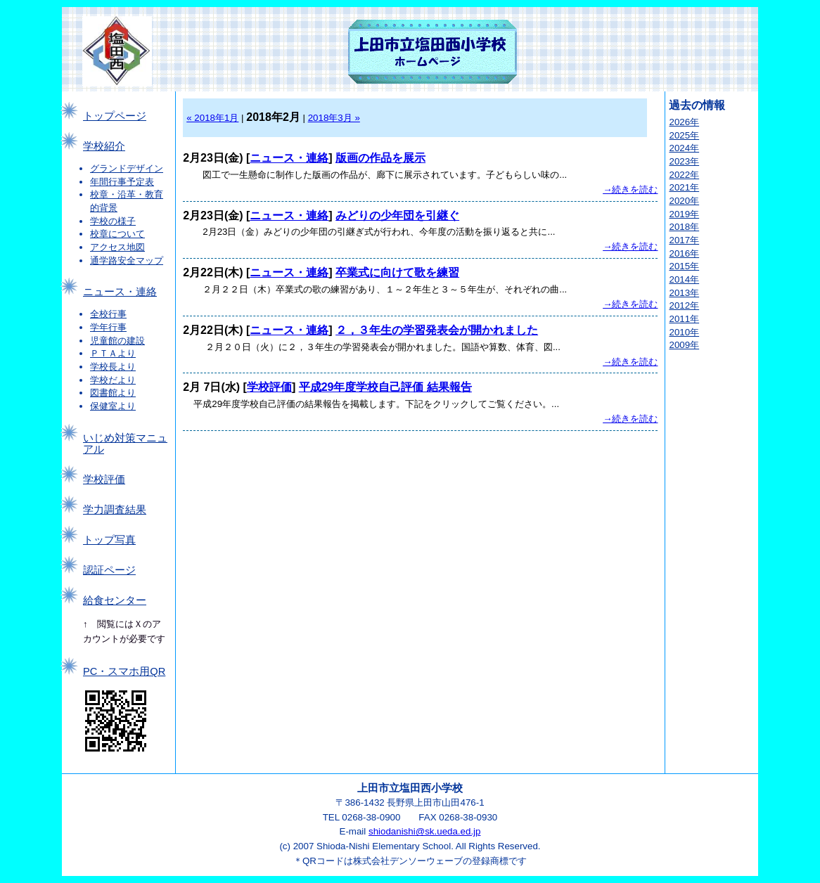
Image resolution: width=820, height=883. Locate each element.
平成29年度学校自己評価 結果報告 (385, 387)
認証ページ (109, 570)
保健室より (113, 406)
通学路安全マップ (126, 260)
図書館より (113, 392)
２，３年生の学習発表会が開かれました (436, 330)
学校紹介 (104, 146)
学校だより (113, 380)
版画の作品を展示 (380, 158)
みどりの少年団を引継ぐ (397, 215)
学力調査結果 (114, 509)
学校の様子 (113, 221)
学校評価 (104, 479)
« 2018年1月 (212, 117)
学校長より (113, 366)
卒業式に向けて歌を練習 (397, 272)
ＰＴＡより (113, 353)
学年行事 (108, 327)
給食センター (114, 600)
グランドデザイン (126, 168)
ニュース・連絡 (120, 291)
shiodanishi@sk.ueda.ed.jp (425, 831)
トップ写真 (109, 540)
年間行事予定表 (122, 181)
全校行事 (108, 314)
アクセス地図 (117, 247)
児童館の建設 (117, 340)
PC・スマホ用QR (124, 671)
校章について (117, 233)
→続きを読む (630, 189)
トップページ (114, 116)
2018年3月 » (334, 117)
